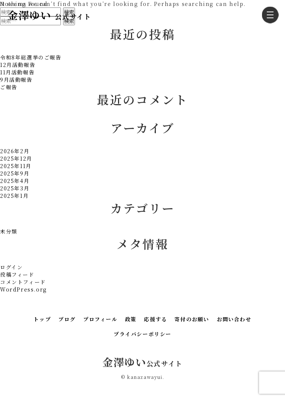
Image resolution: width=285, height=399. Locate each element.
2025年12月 (16, 158)
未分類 (8, 231)
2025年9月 (14, 173)
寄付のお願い (191, 319)
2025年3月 (14, 188)
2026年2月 (14, 151)
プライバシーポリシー (142, 334)
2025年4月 (14, 180)
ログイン (11, 267)
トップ (42, 319)
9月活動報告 (16, 79)
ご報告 (8, 87)
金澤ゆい (49, 14)
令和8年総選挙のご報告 (31, 57)
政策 (131, 319)
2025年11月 (16, 166)
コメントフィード (23, 282)
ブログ (67, 319)
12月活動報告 (17, 64)
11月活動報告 (17, 72)
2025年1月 (14, 195)
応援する (155, 319)
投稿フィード (17, 274)
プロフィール (100, 319)
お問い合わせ (234, 319)
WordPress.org (23, 289)
